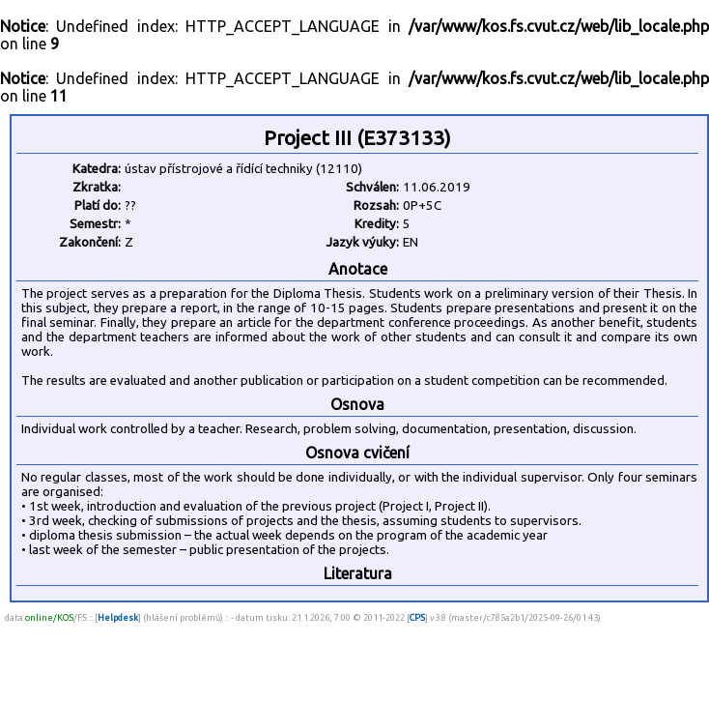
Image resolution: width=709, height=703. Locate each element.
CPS (417, 617)
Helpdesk (118, 617)
